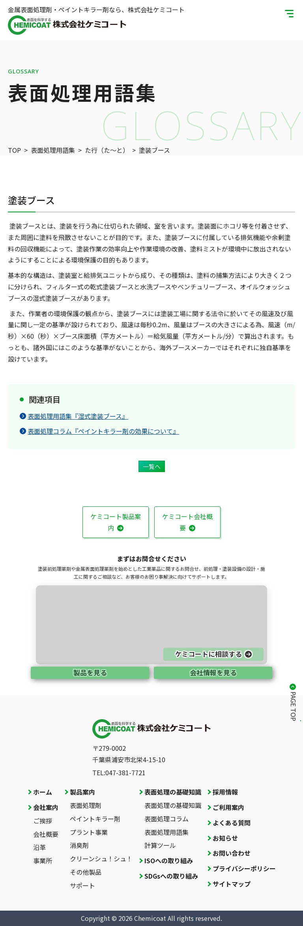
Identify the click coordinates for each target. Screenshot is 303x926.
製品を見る (90, 672)
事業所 (42, 860)
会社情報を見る (213, 672)
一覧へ (152, 466)
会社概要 (45, 834)
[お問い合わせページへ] (151, 624)
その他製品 (85, 872)
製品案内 (82, 792)
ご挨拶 (42, 820)
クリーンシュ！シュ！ (101, 858)
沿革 (39, 847)
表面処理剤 (85, 805)
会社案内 (45, 807)
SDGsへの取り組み (171, 876)
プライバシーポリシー (244, 868)
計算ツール (160, 845)
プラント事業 (89, 832)
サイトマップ (232, 884)
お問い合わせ (232, 853)
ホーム (42, 792)
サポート (82, 885)
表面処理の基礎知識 (172, 792)
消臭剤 (79, 845)
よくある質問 (232, 822)
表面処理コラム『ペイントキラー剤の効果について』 (99, 431)
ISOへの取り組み (168, 860)
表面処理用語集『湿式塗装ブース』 (74, 416)
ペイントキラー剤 (95, 818)
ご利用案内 (228, 807)
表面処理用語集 (166, 832)
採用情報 (225, 792)
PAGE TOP (293, 706)
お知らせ (225, 838)
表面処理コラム (166, 818)
